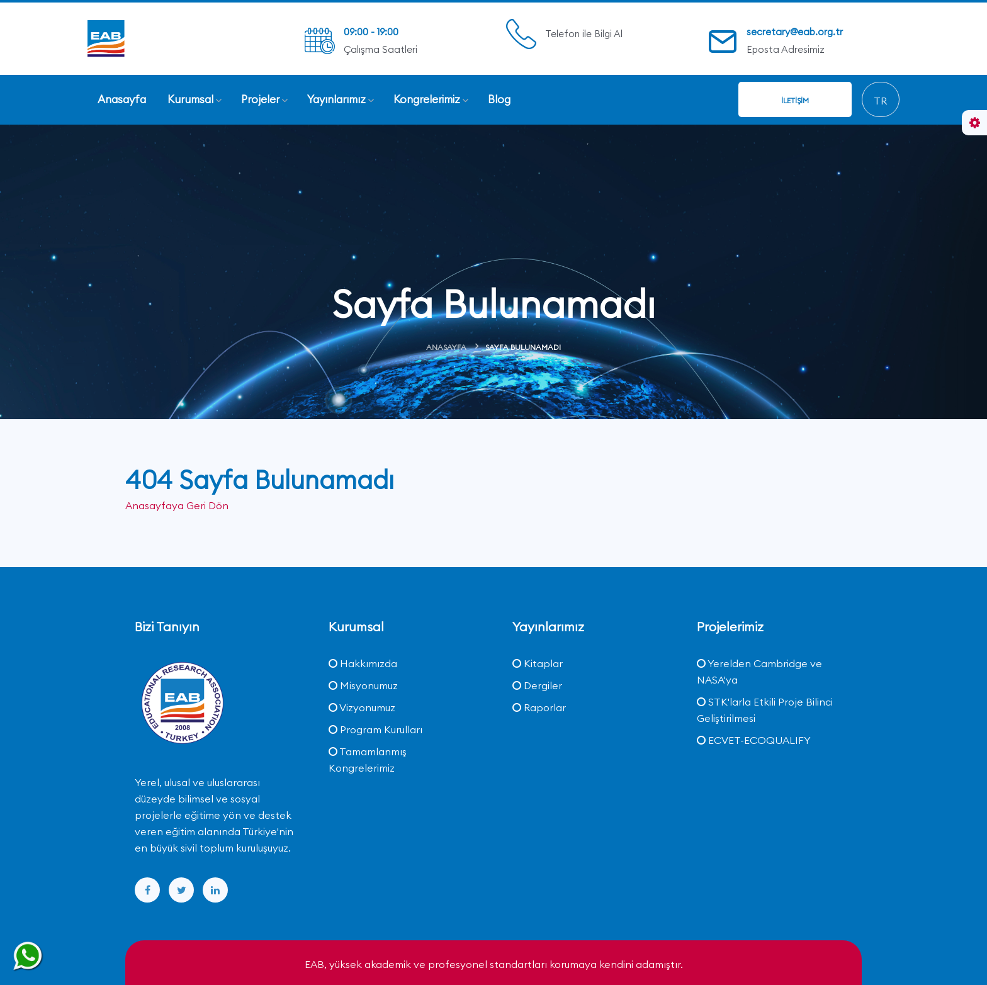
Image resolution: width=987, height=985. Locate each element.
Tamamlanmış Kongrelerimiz (368, 759)
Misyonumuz (363, 685)
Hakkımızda (363, 663)
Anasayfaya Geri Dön (176, 505)
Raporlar (539, 707)
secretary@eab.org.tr (795, 32)
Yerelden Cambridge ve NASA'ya (759, 671)
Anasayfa (446, 347)
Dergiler (537, 685)
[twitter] (181, 890)
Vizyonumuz (362, 707)
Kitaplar (537, 663)
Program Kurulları (375, 729)
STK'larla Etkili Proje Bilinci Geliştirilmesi (765, 709)
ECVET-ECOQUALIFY (754, 740)
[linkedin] (215, 890)
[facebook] (147, 890)
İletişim (795, 100)
